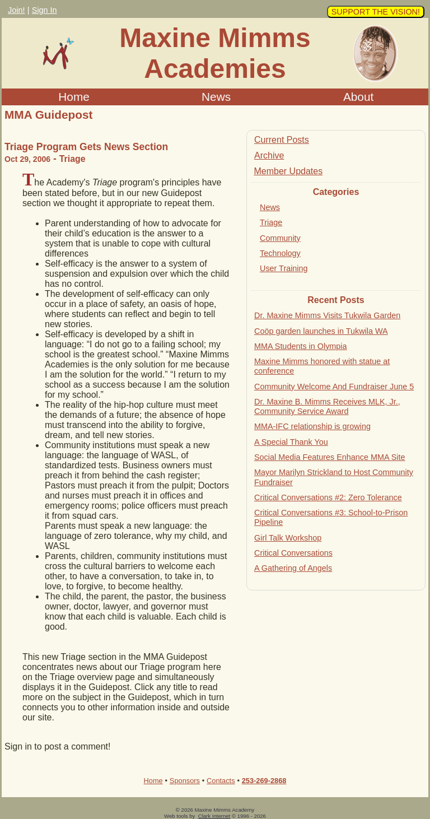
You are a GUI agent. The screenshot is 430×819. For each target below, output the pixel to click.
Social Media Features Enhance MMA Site (329, 457)
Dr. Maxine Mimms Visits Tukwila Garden (327, 315)
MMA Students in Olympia (300, 346)
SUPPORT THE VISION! (375, 11)
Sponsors (185, 780)
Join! (16, 10)
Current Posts (281, 140)
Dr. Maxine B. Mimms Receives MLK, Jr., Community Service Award (327, 406)
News (216, 96)
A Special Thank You (291, 442)
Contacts (221, 780)
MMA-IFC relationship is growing (312, 426)
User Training (284, 268)
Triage (271, 222)
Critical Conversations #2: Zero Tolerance (328, 497)
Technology (280, 253)
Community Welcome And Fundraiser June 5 (334, 386)
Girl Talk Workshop (287, 537)
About (358, 96)
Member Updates (288, 171)
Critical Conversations (293, 552)
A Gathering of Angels (293, 568)
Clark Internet (214, 816)
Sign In (44, 10)
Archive (269, 155)
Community (280, 238)
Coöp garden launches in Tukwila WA (321, 331)
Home (73, 96)
